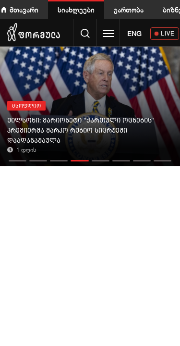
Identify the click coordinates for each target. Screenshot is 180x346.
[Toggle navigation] (108, 34)
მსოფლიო (26, 106)
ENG (134, 33)
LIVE (168, 33)
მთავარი (24, 10)
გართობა (129, 10)
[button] (17, 158)
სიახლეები (76, 10)
